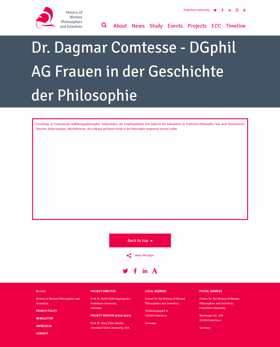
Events (175, 26)
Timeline (236, 26)
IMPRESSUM (44, 326)
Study (156, 26)
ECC (216, 26)
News (138, 26)
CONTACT (42, 333)
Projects (197, 26)
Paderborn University (196, 10)
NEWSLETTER (44, 318)
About (120, 26)
